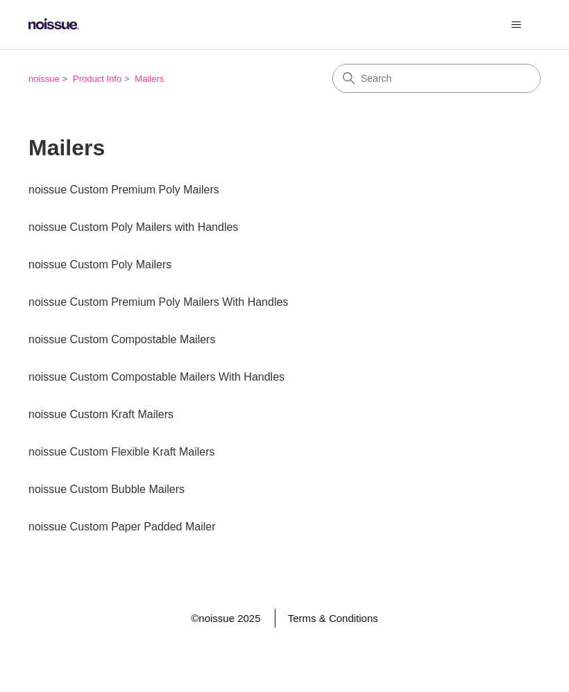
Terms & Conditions (333, 618)
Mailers (149, 78)
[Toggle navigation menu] (516, 25)
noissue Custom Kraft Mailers (100, 414)
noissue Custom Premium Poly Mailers (123, 190)
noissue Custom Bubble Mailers (106, 489)
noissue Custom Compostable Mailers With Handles (156, 377)
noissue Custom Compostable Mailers (121, 339)
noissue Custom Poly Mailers (99, 264)
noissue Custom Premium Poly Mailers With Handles (158, 302)
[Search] (436, 78)
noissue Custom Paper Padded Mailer (121, 527)
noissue (44, 78)
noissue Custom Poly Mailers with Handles (133, 227)
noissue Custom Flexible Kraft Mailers (121, 452)
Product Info (97, 78)
